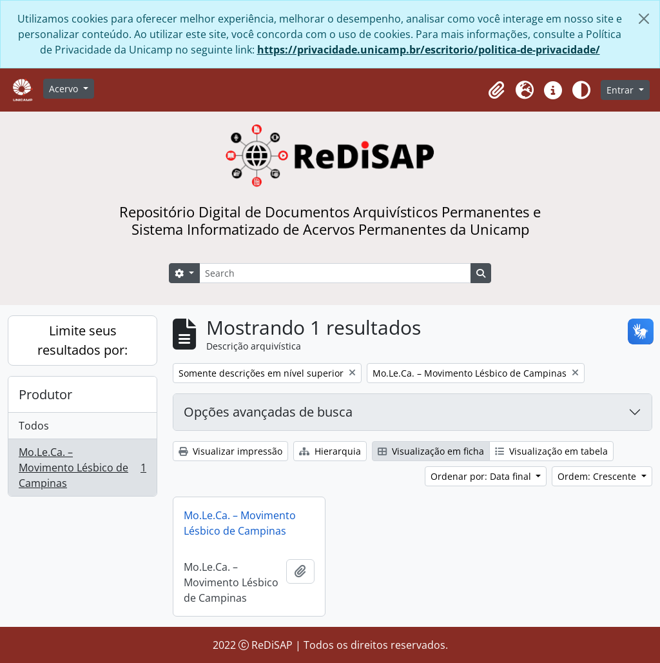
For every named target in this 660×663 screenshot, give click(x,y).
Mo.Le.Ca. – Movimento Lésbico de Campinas (82, 467)
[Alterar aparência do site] (581, 90)
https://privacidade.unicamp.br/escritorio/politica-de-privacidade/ (428, 50)
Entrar (621, 90)
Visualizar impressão (230, 451)
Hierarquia (330, 451)
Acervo (65, 89)
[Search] (335, 273)
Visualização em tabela (551, 451)
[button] (496, 90)
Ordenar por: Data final (482, 476)
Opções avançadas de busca (268, 412)
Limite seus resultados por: (82, 340)
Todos (34, 426)
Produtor (45, 394)
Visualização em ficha (431, 451)
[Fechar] (643, 19)
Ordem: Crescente (598, 476)
